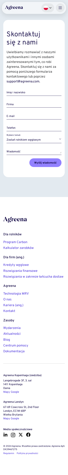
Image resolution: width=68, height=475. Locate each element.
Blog (6, 339)
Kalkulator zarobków (18, 248)
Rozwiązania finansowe (20, 271)
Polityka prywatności (27, 453)
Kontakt (9, 311)
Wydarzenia (12, 328)
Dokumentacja (14, 351)
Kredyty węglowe (16, 265)
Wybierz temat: (13, 135)
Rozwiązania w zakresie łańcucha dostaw (33, 276)
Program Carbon (15, 242)
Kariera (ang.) (13, 305)
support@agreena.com (23, 81)
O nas (7, 299)
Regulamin (8, 453)
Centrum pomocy (15, 345)
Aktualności (12, 333)
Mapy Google (11, 391)
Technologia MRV (16, 293)
